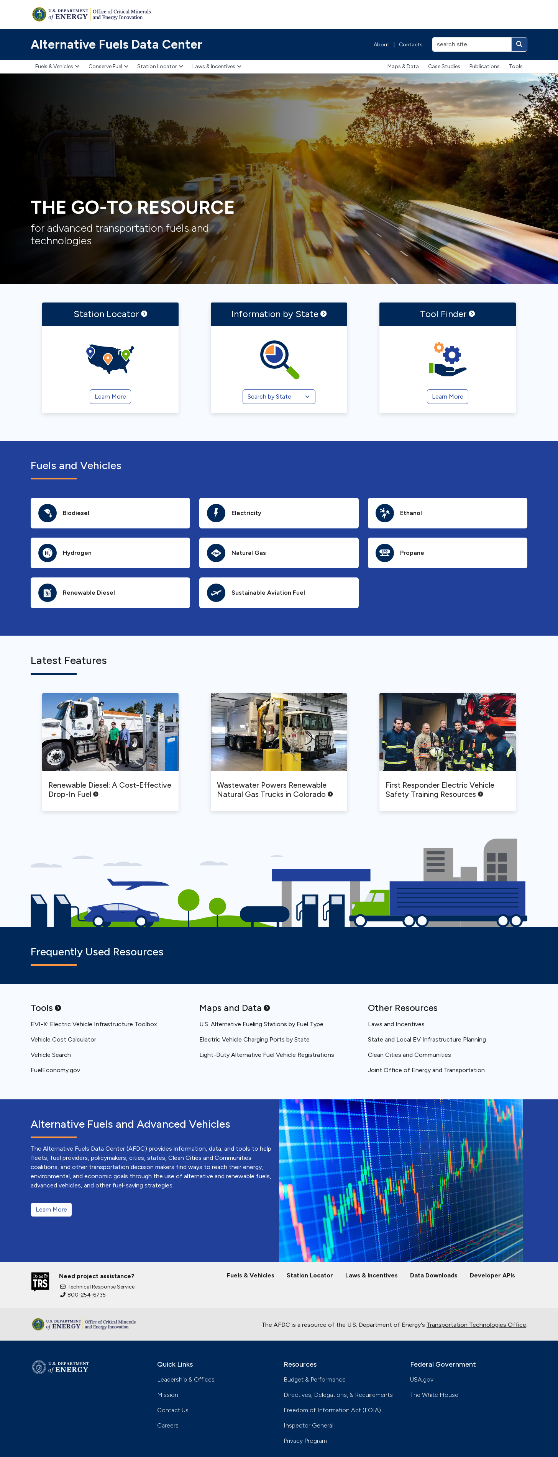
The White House (434, 1394)
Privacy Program (305, 1440)
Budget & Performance (315, 1379)
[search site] (472, 44)
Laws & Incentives (216, 66)
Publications (484, 66)
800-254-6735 (83, 1295)
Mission (167, 1394)
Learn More (51, 1209)
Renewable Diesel (76, 593)
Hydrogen (65, 553)
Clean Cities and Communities (409, 1054)
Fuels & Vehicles (57, 66)
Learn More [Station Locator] (110, 396)
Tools (516, 66)
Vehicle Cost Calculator (63, 1039)
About (381, 44)
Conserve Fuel (108, 66)
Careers (168, 1425)
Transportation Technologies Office (476, 1324)
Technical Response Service (97, 1287)
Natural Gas (236, 553)
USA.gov (421, 1379)
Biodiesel (63, 513)
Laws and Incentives (396, 1024)
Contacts (411, 44)
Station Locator (160, 66)
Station (110, 313)
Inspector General (308, 1425)
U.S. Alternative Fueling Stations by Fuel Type (261, 1024)
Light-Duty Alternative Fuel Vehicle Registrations (266, 1054)
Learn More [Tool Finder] (447, 396)
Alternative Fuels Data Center (116, 44)
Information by (279, 313)
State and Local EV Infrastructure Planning (427, 1039)
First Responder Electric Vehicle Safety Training (440, 789)
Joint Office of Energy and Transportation (426, 1070)
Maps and (234, 1007)
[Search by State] (279, 396)
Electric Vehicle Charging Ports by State (254, 1039)
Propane (400, 553)
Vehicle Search (51, 1054)
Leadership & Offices (186, 1379)
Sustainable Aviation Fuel (256, 593)
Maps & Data (403, 66)
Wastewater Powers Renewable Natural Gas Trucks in (275, 789)
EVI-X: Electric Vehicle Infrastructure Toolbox (94, 1024)
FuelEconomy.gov (55, 1070)
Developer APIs (492, 1275)
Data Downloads (434, 1275)
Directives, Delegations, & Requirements (338, 1394)
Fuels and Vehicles (76, 465)
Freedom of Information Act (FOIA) (332, 1410)
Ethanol (399, 513)
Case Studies (444, 66)
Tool (447, 313)
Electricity (234, 513)
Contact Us (173, 1410)
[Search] (519, 44)
